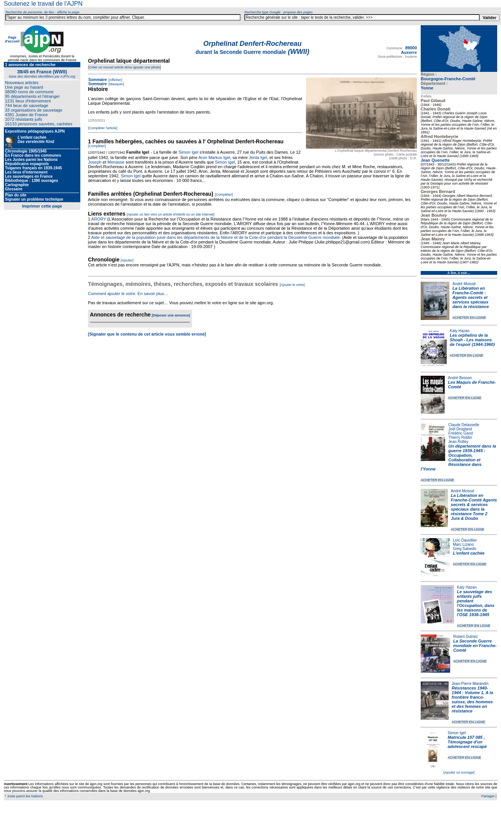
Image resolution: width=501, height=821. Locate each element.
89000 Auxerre (409, 50)
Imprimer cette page (42, 206)
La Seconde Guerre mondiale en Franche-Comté (475, 645)
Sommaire (97, 80)
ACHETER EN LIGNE (469, 318)
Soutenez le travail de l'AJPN (43, 3)
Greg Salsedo (464, 549)
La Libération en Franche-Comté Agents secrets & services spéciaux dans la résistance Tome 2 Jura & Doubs (474, 507)
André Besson (460, 378)
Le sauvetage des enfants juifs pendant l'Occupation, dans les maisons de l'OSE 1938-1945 (475, 603)
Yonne (427, 88)
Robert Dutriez (465, 636)
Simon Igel (457, 733)
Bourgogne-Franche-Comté (448, 78)
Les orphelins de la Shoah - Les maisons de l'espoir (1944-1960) (472, 340)
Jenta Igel (258, 157)
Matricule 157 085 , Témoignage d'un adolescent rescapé (467, 742)
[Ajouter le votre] (292, 285)
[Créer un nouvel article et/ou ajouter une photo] (124, 67)
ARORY (98, 219)
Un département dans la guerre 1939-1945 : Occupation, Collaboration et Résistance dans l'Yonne (458, 457)
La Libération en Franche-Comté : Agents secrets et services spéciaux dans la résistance (470, 297)
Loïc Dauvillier (465, 540)
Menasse (116, 162)
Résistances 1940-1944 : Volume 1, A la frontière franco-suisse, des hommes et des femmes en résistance (472, 699)
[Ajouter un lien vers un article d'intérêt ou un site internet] (170, 214)
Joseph (94, 162)
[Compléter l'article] (102, 128)
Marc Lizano (463, 544)
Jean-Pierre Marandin (470, 683)
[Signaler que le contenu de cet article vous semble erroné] (147, 334)
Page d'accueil (12, 39)
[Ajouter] (127, 260)
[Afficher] (114, 80)
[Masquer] (115, 84)
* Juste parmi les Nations (23, 796)
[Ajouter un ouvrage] (458, 772)
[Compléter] (97, 146)
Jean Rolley (458, 442)
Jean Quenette (435, 160)
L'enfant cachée (469, 553)
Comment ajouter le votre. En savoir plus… (128, 293)
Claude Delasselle (463, 425)
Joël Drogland (460, 429)
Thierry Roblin (460, 437)
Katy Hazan (460, 331)
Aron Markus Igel (214, 157)
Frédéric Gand (460, 433)
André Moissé (464, 284)
